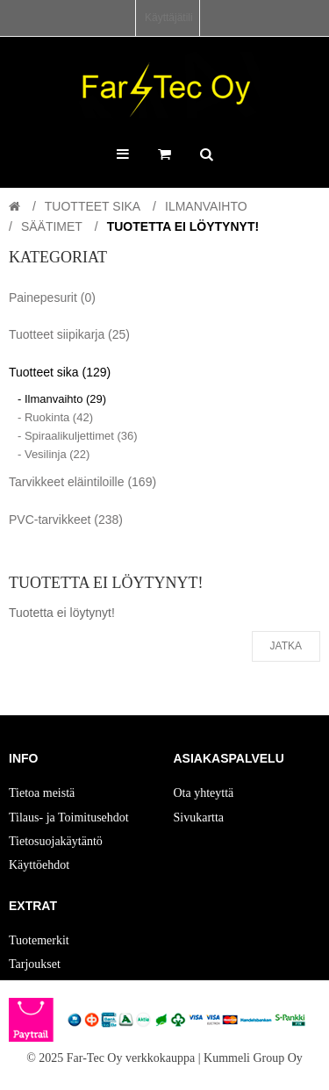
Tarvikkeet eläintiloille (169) (82, 482)
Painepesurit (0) (52, 297)
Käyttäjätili (169, 17)
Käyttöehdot (39, 864)
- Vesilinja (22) (53, 454)
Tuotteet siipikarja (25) (69, 334)
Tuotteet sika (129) (60, 372)
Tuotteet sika (92, 206)
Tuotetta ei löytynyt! (183, 226)
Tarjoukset (35, 964)
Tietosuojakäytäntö (56, 841)
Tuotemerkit (39, 940)
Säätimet (51, 226)
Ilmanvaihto (206, 206)
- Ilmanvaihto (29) (62, 398)
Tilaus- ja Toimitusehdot (69, 817)
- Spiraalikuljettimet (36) (78, 435)
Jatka (286, 646)
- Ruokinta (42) (55, 417)
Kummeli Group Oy (253, 1058)
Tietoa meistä (42, 793)
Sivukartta (199, 817)
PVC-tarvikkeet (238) (66, 520)
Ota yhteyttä (204, 793)
